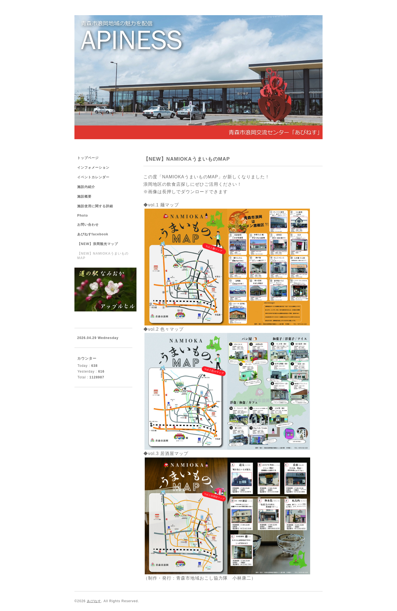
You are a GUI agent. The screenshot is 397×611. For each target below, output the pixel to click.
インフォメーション (93, 167)
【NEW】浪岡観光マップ (97, 244)
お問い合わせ (88, 225)
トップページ (88, 158)
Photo (82, 215)
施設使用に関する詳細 (95, 206)
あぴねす (94, 601)
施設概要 (84, 196)
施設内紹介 (86, 187)
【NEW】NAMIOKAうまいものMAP (102, 256)
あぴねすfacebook (92, 234)
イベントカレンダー (93, 177)
